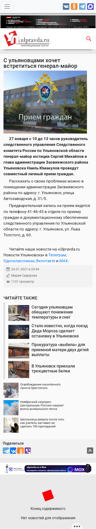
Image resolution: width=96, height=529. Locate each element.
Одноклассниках (19, 260)
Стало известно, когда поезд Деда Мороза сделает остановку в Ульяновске (60, 330)
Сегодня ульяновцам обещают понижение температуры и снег (52, 312)
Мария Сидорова (24, 276)
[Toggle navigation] (7, 6)
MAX (63, 260)
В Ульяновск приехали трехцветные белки (53, 369)
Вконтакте (45, 260)
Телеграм (57, 255)
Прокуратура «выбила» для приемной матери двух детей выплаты (60, 349)
